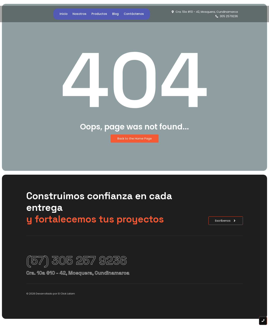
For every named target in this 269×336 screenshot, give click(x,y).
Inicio (63, 14)
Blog (115, 14)
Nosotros (79, 14)
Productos (99, 14)
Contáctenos (134, 14)
